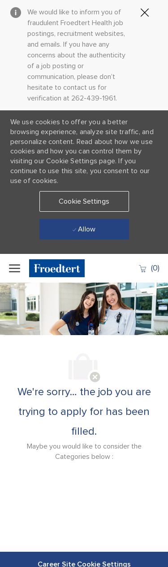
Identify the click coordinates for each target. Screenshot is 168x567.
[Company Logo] (62, 268)
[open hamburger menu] (14, 268)
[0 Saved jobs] (148, 268)
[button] (84, 201)
